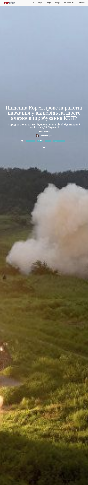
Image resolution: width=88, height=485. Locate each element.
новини (48, 141)
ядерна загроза (59, 141)
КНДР (40, 141)
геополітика (30, 141)
